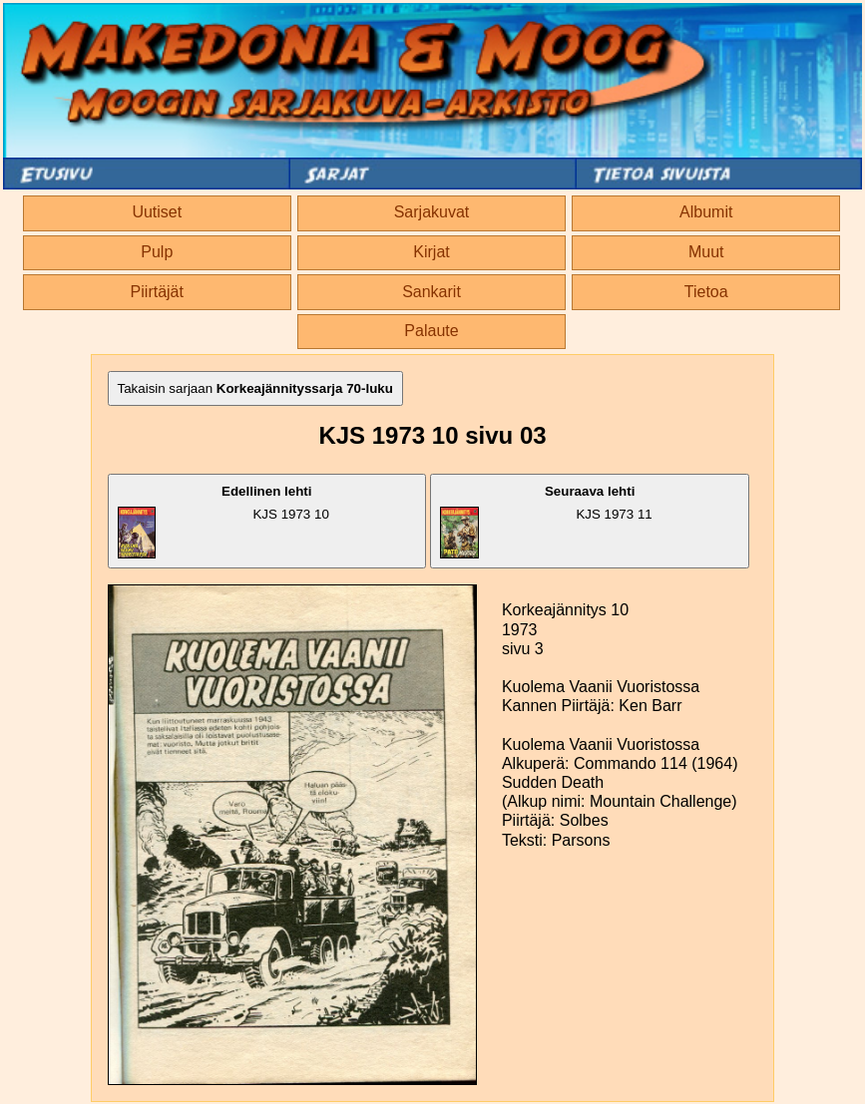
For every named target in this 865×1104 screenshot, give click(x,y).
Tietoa (706, 291)
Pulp (157, 251)
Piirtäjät (157, 291)
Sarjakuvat (432, 211)
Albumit (705, 211)
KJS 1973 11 (545, 521)
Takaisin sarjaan (255, 388)
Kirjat (431, 251)
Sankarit (431, 291)
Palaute (431, 330)
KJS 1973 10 (223, 521)
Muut (706, 251)
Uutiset (157, 211)
